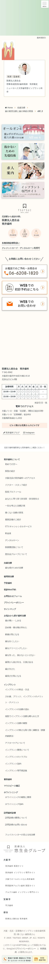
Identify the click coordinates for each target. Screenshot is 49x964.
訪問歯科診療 (10, 813)
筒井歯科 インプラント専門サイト (20, 873)
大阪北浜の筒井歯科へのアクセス (20, 478)
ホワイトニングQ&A (14, 804)
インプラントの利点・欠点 (17, 689)
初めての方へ (11, 464)
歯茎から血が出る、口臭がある (19, 662)
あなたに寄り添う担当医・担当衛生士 (22, 499)
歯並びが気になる (13, 676)
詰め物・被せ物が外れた (16, 627)
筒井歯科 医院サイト (14, 866)
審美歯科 (8, 779)
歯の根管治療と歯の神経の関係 (19, 111)
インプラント (10, 685)
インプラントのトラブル (16, 757)
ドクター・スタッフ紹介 (16, 485)
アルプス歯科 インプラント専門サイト (22, 892)
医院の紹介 (10, 471)
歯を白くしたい (12, 641)
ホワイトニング (11, 792)
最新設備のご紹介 (13, 519)
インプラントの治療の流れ (17, 709)
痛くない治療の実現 (14, 513)
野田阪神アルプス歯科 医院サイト (20, 886)
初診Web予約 (10, 590)
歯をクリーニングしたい (16, 648)
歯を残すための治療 (14, 568)
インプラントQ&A (13, 764)
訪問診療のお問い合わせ (16, 825)
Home (9, 108)
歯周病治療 (9, 576)
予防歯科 (8, 583)
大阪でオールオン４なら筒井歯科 (20, 879)
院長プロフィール (13, 492)
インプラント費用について (17, 750)
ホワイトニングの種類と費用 (18, 797)
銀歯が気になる (12, 634)
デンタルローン (12, 540)
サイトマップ (10, 609)
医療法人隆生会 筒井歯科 (16, 919)
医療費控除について (14, 547)
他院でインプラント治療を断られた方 (22, 716)
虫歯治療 (21, 108)
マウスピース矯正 (12, 786)
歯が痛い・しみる (13, 620)
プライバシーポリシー (14, 603)
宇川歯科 (9, 905)
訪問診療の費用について (16, 818)
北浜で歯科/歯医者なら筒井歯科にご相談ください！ (24, 447)
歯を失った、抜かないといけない (20, 655)
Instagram (28, 433)
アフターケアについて (15, 743)
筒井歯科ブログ (11, 433)
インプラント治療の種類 (16, 723)
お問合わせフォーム (13, 596)
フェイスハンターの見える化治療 (20, 835)
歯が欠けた (10, 669)
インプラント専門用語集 (16, 771)
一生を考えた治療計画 (15, 506)
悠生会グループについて (16, 554)
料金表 (8, 533)
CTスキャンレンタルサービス (18, 526)
